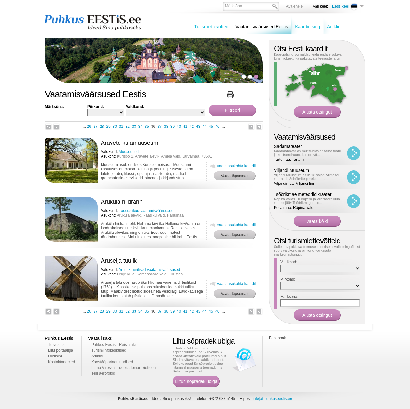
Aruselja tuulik (119, 261)
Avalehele (294, 6)
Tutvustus (56, 344)
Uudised (55, 356)
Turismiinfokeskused (108, 350)
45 (211, 126)
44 (204, 126)
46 (217, 126)
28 (102, 126)
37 (160, 126)
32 (128, 126)
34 (140, 126)
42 (192, 126)
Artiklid (333, 26)
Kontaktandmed (61, 362)
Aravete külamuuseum (129, 143)
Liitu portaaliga (60, 350)
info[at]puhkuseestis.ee (272, 399)
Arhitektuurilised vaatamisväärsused (149, 269)
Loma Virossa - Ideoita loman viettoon (123, 367)
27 (95, 126)
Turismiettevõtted (211, 26)
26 (89, 126)
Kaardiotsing (307, 26)
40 (179, 126)
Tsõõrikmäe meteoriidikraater (303, 194)
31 (121, 126)
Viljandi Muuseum (291, 170)
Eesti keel (340, 6)
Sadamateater (288, 146)
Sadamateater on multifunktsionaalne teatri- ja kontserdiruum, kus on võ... (308, 153)
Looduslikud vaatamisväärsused (146, 211)
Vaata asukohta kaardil (236, 166)
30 (114, 126)
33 (134, 126)
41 (185, 126)
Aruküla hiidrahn (122, 202)
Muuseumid (129, 152)
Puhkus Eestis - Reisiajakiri (114, 344)
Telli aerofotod (103, 373)
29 (108, 126)
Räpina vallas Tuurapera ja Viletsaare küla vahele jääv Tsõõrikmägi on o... (307, 201)
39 (172, 126)
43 (198, 126)
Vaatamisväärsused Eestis (261, 26)
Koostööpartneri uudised (112, 362)
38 (166, 126)
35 (147, 126)
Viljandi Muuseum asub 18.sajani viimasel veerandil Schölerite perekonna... (306, 177)
